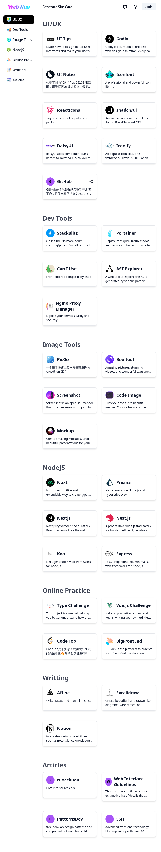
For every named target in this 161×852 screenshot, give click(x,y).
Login (149, 7)
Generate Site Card (57, 6)
